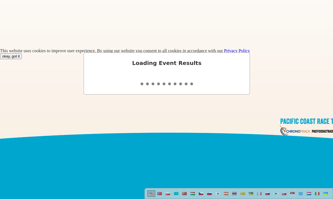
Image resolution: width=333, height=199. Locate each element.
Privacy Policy (237, 50)
